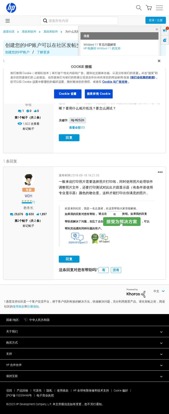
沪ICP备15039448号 (19, 395)
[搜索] (79, 21)
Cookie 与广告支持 (114, 82)
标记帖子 (28, 128)
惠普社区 (9, 31)
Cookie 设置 (68, 94)
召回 (9, 390)
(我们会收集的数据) (142, 77)
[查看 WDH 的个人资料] (28, 195)
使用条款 (18, 306)
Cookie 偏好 (121, 390)
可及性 (37, 390)
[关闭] (159, 60)
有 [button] (103, 269)
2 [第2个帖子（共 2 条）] (18, 220)
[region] (84, 80)
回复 (69, 137)
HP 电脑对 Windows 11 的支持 (102, 48)
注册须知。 (34, 306)
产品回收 (22, 390)
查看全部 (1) (77, 127)
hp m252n (77, 120)
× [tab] (156, 29)
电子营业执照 (45, 395)
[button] (160, 171)
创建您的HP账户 (17, 52)
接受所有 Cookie (99, 94)
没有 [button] (116, 269)
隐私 (49, 390)
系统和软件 (29, 31)
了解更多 (43, 52)
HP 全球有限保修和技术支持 (91, 390)
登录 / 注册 (156, 20)
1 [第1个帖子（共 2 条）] (18, 117)
